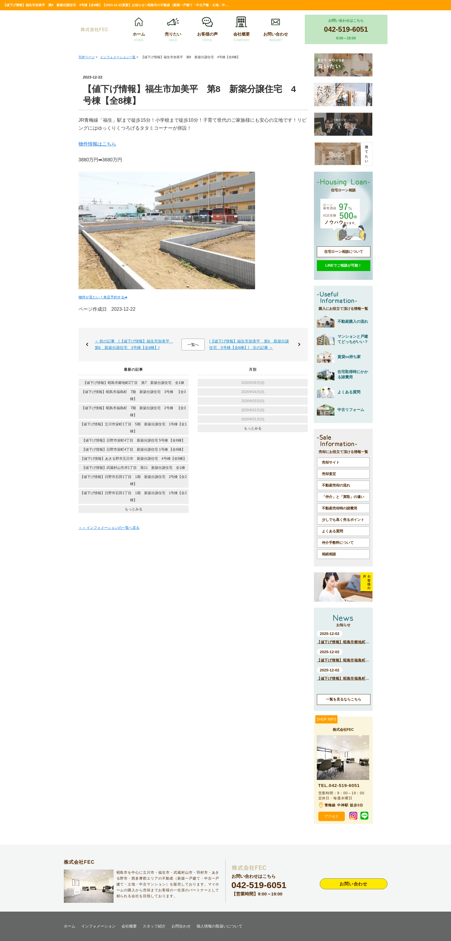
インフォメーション (98, 926)
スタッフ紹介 (154, 926)
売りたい (173, 29)
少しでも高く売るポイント (343, 520)
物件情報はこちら (97, 143)
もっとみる (133, 509)
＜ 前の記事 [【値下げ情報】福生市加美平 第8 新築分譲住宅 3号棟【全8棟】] (134, 344)
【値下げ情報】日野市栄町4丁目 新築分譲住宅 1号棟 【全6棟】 (133, 449)
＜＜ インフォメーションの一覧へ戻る (109, 528)
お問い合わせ (275, 29)
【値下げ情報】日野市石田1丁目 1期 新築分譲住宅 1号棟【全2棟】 (133, 496)
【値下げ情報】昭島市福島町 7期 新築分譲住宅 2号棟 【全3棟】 (133, 411)
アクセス (331, 816)
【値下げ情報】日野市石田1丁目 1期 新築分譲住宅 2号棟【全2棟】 (133, 480)
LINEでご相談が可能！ (343, 265)
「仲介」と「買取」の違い (343, 497)
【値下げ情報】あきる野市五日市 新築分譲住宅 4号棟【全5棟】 (133, 459)
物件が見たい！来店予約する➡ (103, 297)
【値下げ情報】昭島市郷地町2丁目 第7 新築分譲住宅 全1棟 (133, 383)
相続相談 (329, 554)
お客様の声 (207, 29)
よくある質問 (332, 531)
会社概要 (241, 29)
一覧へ (193, 344)
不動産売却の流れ (336, 485)
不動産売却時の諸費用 (339, 508)
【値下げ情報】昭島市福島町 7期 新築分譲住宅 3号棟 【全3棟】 (133, 395)
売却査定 (329, 474)
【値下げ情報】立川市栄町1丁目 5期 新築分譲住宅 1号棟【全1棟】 (133, 427)
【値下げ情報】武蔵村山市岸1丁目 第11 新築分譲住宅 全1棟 (133, 468)
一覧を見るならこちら (343, 699)
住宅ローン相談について (343, 252)
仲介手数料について (338, 543)
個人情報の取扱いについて (219, 926)
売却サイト (331, 462)
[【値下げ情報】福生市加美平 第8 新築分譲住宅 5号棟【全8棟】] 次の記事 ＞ (249, 344)
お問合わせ (181, 926)
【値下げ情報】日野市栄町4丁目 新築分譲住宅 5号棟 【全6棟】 (133, 440)
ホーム (139, 29)
